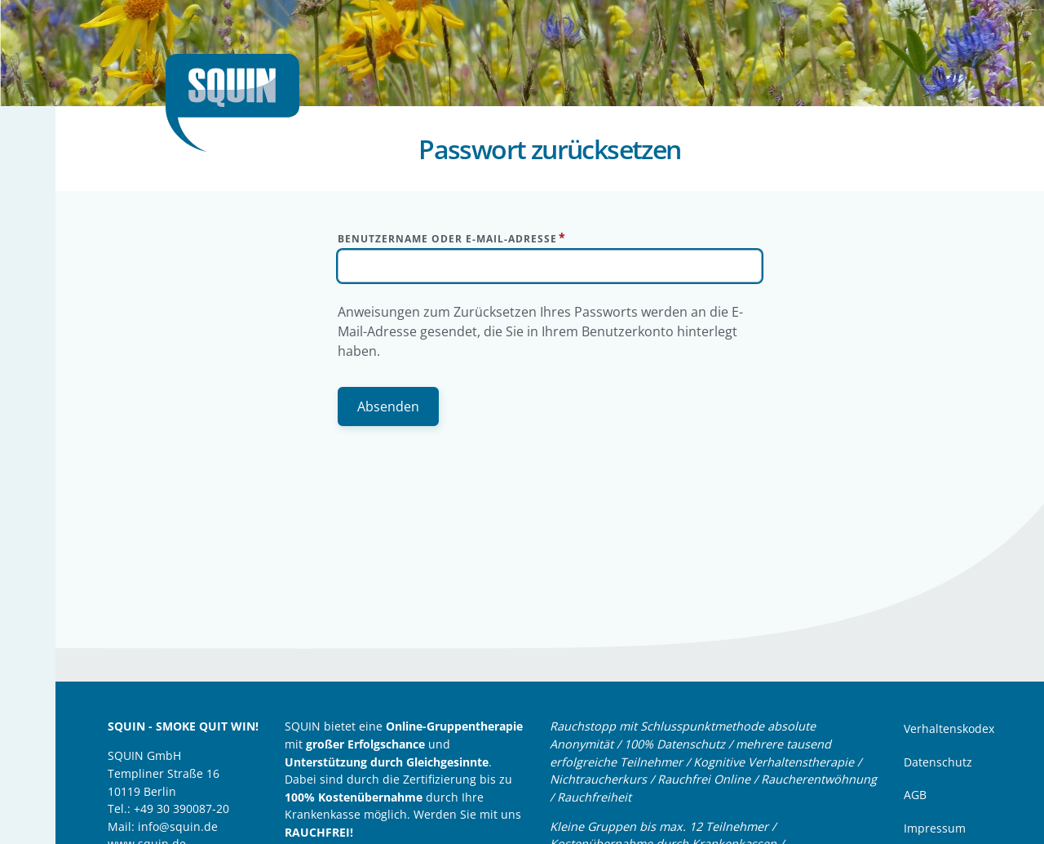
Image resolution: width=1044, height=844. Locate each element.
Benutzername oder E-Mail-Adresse (447, 239)
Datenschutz (938, 762)
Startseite (239, 103)
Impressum (935, 828)
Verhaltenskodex (949, 728)
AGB (915, 794)
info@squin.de (178, 826)
